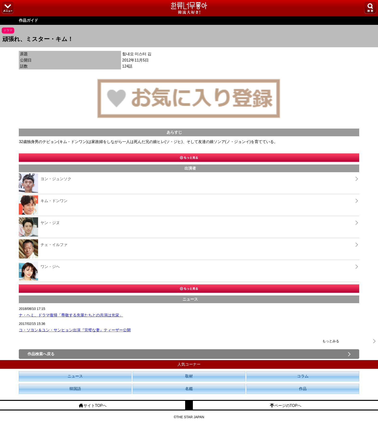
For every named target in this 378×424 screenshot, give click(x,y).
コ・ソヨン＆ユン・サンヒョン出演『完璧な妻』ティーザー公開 (75, 330)
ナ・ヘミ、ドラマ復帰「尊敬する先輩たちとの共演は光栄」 (71, 315)
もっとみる (330, 341)
